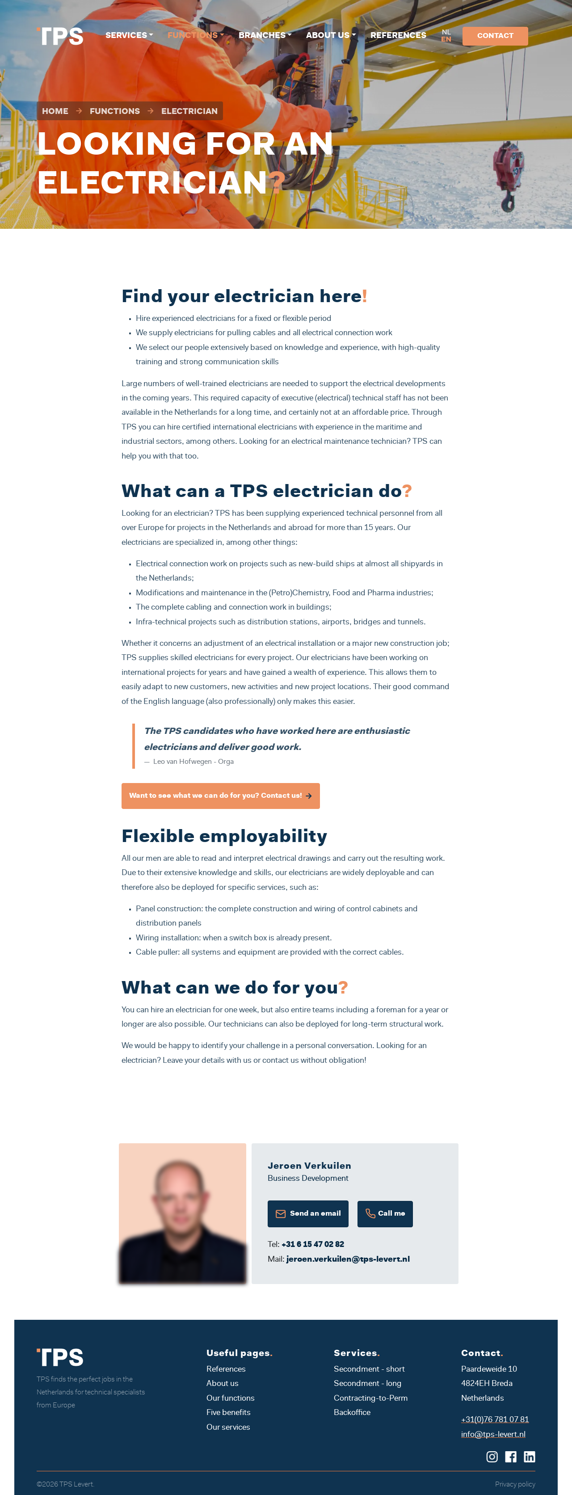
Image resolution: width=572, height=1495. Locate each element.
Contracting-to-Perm (371, 1399)
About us (327, 36)
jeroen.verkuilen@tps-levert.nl (348, 1260)
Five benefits (228, 1413)
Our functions (230, 1399)
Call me (385, 1214)
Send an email (308, 1214)
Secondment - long (368, 1384)
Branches (262, 36)
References (398, 36)
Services (126, 36)
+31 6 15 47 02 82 (313, 1245)
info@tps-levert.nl (493, 1435)
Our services (228, 1428)
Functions (193, 36)
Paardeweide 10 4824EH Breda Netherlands (489, 1384)
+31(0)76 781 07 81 (495, 1420)
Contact (495, 36)
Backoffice (352, 1413)
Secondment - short (369, 1370)
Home (55, 112)
